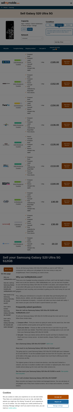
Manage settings (58, 405)
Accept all (58, 397)
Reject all (58, 401)
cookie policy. (12, 408)
